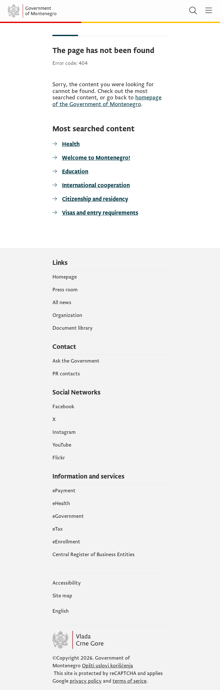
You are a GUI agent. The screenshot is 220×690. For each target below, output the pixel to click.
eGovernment (68, 516)
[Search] (193, 10)
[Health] (110, 144)
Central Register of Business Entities (93, 554)
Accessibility (66, 583)
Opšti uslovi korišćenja (107, 666)
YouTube (61, 445)
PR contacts (66, 374)
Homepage (64, 277)
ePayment (63, 490)
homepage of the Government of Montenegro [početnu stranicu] (106, 101)
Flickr (58, 458)
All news (61, 302)
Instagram (64, 432)
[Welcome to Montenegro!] (110, 158)
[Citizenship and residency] (110, 199)
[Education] (110, 171)
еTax (57, 529)
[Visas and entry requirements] (110, 213)
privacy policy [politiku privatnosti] (86, 681)
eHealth (61, 503)
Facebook (63, 406)
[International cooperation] (110, 185)
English (60, 611)
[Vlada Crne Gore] (46, 11)
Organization (67, 315)
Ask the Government (75, 361)
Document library (72, 328)
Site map (62, 596)
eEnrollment (66, 542)
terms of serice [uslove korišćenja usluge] (129, 681)
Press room (65, 290)
